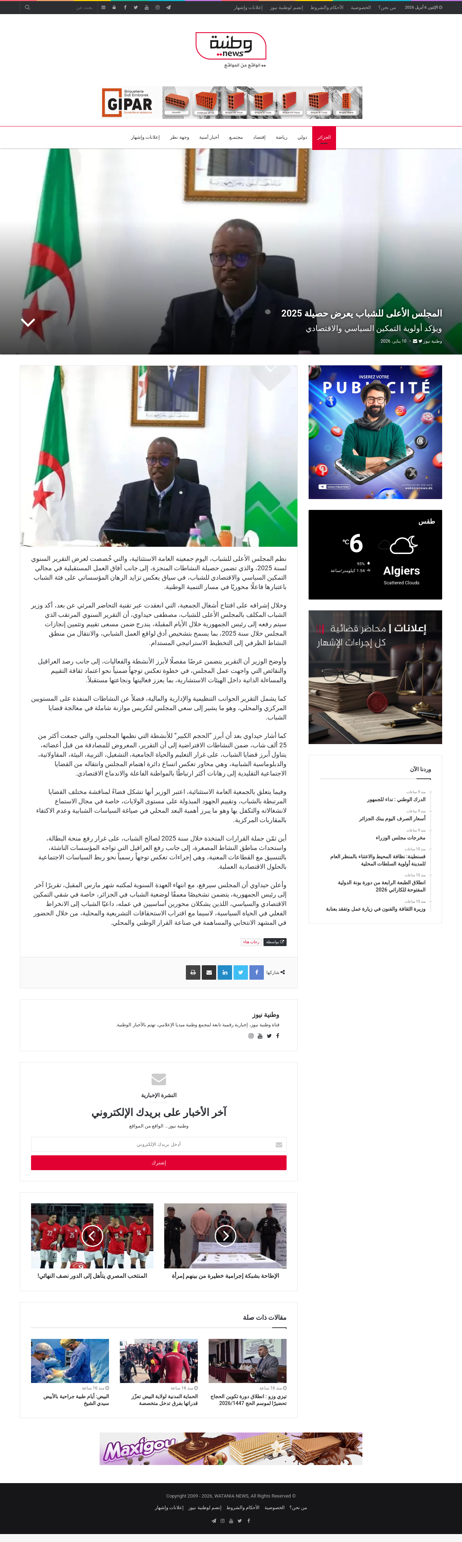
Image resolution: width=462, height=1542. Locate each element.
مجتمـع (236, 137)
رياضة (281, 137)
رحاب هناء (251, 942)
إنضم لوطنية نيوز (286, 7)
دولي (302, 137)
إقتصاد (259, 137)
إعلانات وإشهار (248, 7)
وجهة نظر (179, 137)
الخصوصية (361, 7)
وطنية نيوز (432, 341)
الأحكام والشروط (327, 7)
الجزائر (324, 137)
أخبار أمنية (209, 137)
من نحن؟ (387, 7)
